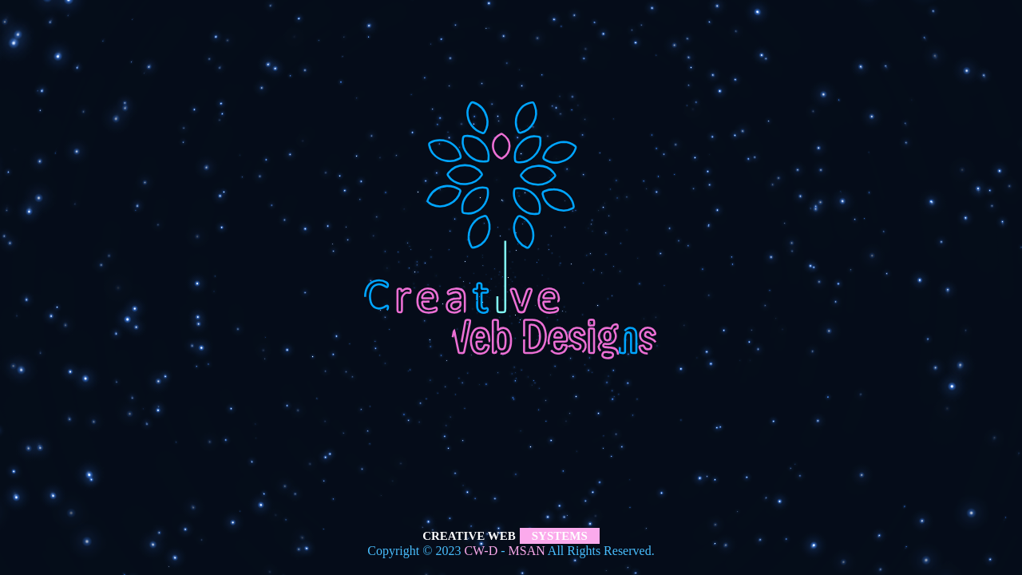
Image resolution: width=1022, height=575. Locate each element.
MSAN (527, 550)
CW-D (480, 550)
